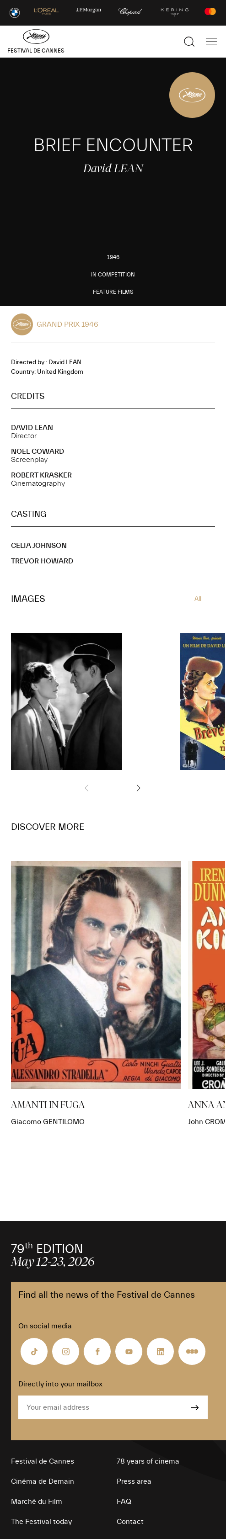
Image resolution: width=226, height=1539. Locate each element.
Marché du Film (36, 1501)
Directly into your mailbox (60, 1384)
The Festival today (41, 1522)
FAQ (124, 1501)
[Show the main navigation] (211, 41)
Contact (130, 1522)
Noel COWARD (37, 451)
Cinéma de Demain (42, 1481)
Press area (134, 1481)
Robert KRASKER (41, 475)
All (197, 599)
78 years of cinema (148, 1461)
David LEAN (32, 428)
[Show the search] (189, 41)
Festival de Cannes (42, 1461)
